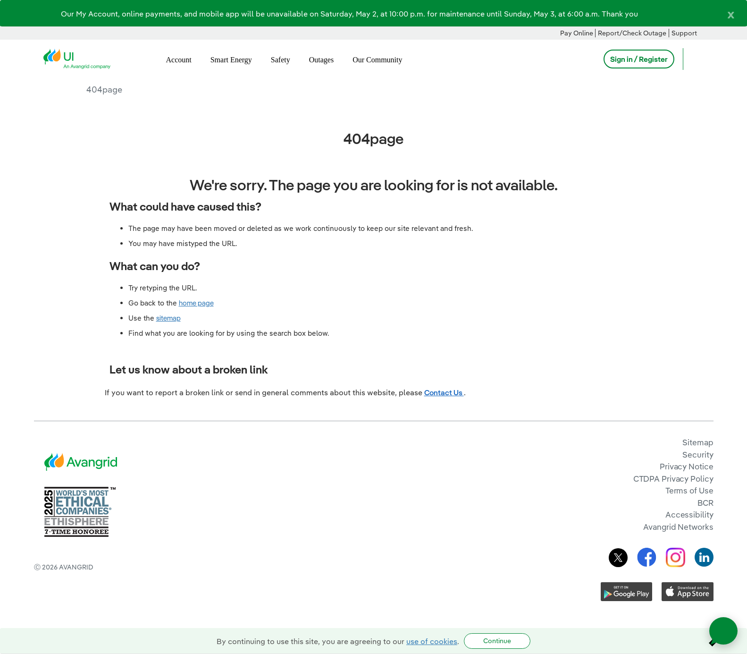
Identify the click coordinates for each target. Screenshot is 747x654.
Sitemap (697, 442)
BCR (705, 503)
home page (196, 302)
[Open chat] (723, 631)
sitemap (168, 318)
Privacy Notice (686, 466)
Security (697, 454)
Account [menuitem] (179, 60)
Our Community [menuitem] (377, 60)
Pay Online (576, 33)
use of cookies (431, 641)
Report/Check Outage (632, 33)
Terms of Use (689, 490)
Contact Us (444, 392)
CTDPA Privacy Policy (673, 479)
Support (684, 33)
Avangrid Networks (678, 527)
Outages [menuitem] (321, 60)
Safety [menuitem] (280, 60)
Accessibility (689, 514)
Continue (497, 641)
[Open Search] (694, 59)
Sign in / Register (639, 59)
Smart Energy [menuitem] (231, 60)
